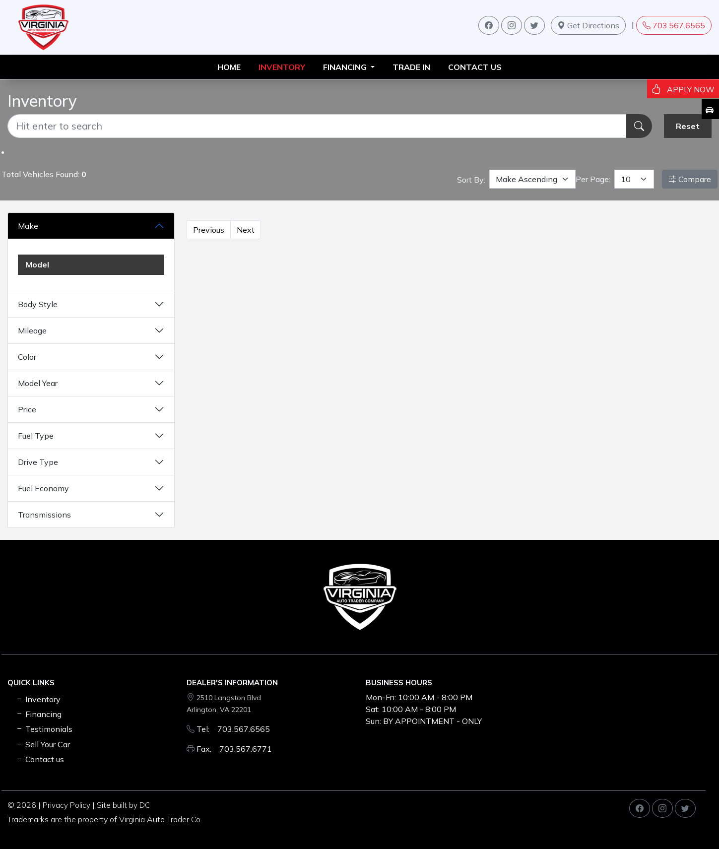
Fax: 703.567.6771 (234, 749)
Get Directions (588, 25)
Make (28, 226)
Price (27, 409)
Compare (689, 179)
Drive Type (38, 462)
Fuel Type (36, 436)
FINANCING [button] (346, 67)
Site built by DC (123, 805)
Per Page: (593, 179)
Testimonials (43, 729)
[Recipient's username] (317, 126)
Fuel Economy (43, 488)
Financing (38, 714)
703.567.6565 (674, 25)
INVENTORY (282, 67)
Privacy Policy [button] (66, 805)
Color (27, 357)
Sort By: (471, 180)
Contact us (475, 67)
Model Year (38, 383)
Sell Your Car (42, 744)
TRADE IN (411, 67)
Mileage (32, 330)
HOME (229, 67)
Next (246, 230)
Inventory (38, 699)
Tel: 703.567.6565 (233, 729)
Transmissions (44, 515)
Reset (688, 126)
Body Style (38, 304)
